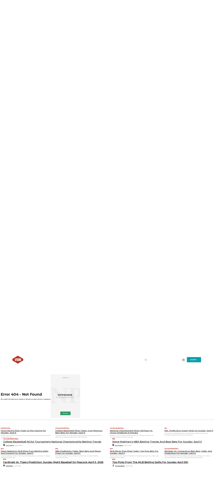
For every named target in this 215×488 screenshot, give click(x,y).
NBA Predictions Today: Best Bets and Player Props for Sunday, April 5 (78, 452)
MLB (2, 448)
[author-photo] (4, 445)
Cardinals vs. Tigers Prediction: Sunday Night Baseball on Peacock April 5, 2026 (53, 462)
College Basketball (10, 438)
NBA (113, 438)
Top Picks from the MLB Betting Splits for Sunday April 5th (150, 462)
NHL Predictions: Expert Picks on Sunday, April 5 (188, 431)
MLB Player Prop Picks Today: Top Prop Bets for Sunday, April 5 (134, 452)
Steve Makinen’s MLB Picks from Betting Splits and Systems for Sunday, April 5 (24, 452)
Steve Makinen (10, 445)
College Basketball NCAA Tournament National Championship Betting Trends (52, 441)
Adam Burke (9, 466)
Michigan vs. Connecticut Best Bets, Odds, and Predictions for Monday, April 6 (188, 452)
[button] (145, 359)
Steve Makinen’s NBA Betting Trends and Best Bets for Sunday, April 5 (157, 441)
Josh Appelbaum (120, 466)
